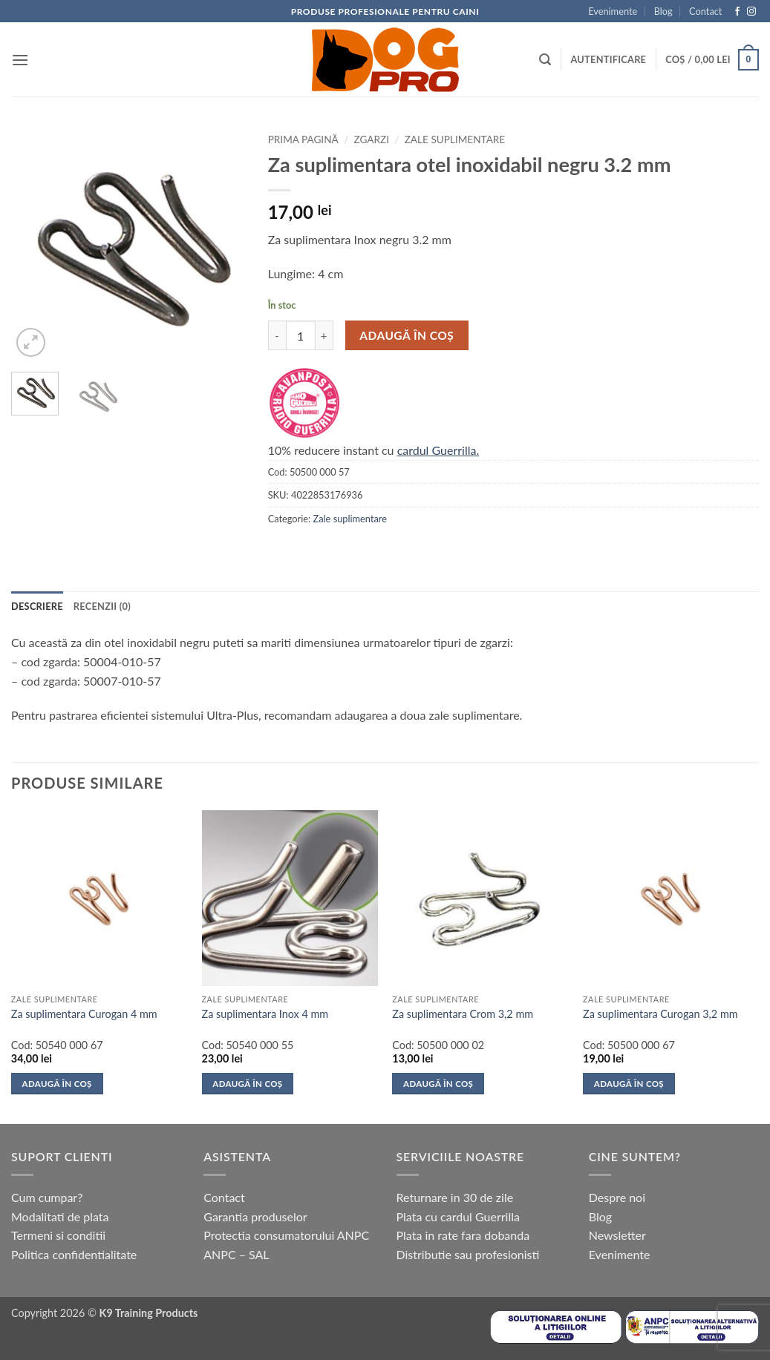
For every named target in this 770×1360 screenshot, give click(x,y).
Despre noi (617, 1197)
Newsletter (617, 1235)
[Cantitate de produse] (301, 335)
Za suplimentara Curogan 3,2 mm (660, 1014)
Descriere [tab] (37, 606)
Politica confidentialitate (74, 1254)
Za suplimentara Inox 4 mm (265, 1014)
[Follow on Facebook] (737, 12)
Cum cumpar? (46, 1197)
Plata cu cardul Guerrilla (458, 1216)
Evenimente (612, 11)
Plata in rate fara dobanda (463, 1235)
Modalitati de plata (60, 1216)
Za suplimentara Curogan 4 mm (84, 1014)
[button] (20, 60)
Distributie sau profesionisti (468, 1254)
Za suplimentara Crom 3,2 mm (462, 1014)
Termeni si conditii (58, 1235)
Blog (663, 11)
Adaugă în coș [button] (57, 1083)
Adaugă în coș (406, 335)
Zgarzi (371, 139)
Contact (705, 11)
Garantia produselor (255, 1216)
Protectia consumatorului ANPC (286, 1235)
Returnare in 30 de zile (455, 1197)
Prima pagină (303, 139)
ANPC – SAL (236, 1254)
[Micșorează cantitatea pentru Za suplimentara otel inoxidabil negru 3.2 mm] (277, 335)
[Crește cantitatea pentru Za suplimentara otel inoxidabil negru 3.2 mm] (324, 335)
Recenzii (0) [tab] (102, 606)
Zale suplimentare (455, 139)
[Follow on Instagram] (751, 12)
